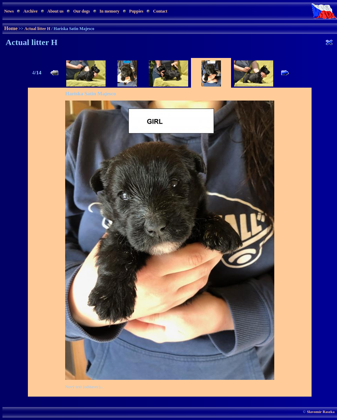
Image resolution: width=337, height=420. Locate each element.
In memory (110, 11)
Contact (160, 11)
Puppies (136, 11)
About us (55, 11)
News (9, 11)
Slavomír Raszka (321, 412)
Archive (30, 11)
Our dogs (81, 11)
